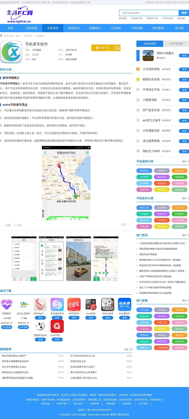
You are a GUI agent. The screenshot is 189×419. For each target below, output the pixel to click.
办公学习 (179, 207)
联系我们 (127, 403)
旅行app (179, 329)
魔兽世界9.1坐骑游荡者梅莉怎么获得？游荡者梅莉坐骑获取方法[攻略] (163, 271)
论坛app (179, 341)
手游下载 (159, 2)
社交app (162, 310)
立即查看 (6, 327)
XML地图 (81, 414)
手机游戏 (31, 28)
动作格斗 (162, 170)
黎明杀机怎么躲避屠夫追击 (15, 372)
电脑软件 (95, 28)
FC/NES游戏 (167, 18)
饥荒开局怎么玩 (78, 361)
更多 (128, 349)
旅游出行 (162, 214)
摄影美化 (144, 220)
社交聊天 (179, 214)
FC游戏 (116, 28)
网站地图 (181, 18)
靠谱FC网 (14, 2)
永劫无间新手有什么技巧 (82, 367)
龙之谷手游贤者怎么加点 (14, 367)
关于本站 (143, 403)
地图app (162, 329)
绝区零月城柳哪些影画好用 (15, 361)
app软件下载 (171, 2)
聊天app (179, 322)
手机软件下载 (152, 18)
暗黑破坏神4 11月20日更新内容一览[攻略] (159, 260)
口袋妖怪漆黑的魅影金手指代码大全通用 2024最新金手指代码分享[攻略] (163, 243)
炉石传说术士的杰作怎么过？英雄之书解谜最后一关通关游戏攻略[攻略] (163, 282)
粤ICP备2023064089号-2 (99, 410)
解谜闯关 (162, 177)
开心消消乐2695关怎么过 (82, 355)
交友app (179, 310)
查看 (40, 317)
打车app (144, 329)
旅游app (144, 316)
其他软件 (179, 226)
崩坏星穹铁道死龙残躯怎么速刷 (17, 378)
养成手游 (144, 189)
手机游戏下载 (136, 18)
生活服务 (40, 36)
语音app (162, 335)
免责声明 (94, 403)
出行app (162, 316)
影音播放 (123, 18)
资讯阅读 (162, 220)
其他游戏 (179, 189)
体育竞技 (179, 183)
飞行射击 (144, 177)
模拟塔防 (162, 183)
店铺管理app (163, 347)
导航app (179, 335)
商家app (144, 347)
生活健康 (179, 220)
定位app (144, 341)
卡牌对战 (179, 177)
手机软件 (52, 28)
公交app (179, 316)
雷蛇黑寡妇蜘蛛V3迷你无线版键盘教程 (158, 249)
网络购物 (162, 226)
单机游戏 (149, 2)
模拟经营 (162, 341)
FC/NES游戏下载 (60, 2)
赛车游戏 (162, 189)
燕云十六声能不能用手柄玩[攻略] (155, 287)
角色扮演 (144, 170)
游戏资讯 (74, 28)
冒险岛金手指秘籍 (148, 254)
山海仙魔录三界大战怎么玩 (83, 378)
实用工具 (162, 322)
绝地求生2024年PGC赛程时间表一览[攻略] (160, 265)
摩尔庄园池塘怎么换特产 (14, 355)
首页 (10, 28)
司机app (144, 322)
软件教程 (158, 28)
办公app (144, 310)
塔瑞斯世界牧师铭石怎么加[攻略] (155, 293)
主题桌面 (144, 226)
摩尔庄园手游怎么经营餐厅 (83, 372)
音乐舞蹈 (144, 183)
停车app (179, 347)
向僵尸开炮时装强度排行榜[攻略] (155, 276)
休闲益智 (179, 170)
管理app (144, 335)
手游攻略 (137, 28)
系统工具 (144, 207)
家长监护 (78, 403)
